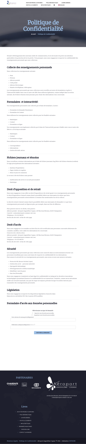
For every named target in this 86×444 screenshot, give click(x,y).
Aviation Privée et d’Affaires (25, 411)
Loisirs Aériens (25, 417)
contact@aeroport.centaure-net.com (62, 397)
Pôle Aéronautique (25, 414)
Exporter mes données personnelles (44, 313)
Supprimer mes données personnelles (44, 315)
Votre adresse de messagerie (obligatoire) (23, 317)
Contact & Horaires (25, 432)
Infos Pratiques (25, 423)
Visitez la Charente (25, 420)
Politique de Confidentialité (27, 441)
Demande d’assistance (25, 426)
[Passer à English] (61, 5)
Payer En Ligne (25, 429)
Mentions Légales (12, 441)
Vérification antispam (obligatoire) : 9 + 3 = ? (23, 324)
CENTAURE (72, 441)
